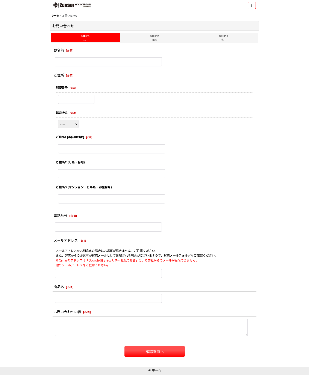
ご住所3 (84, 187)
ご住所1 (70, 137)
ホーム (154, 370)
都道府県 (62, 113)
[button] (252, 5)
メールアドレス (66, 240)
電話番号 (60, 215)
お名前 (59, 50)
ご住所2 (70, 162)
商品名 (59, 287)
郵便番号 (62, 88)
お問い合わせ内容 (67, 312)
